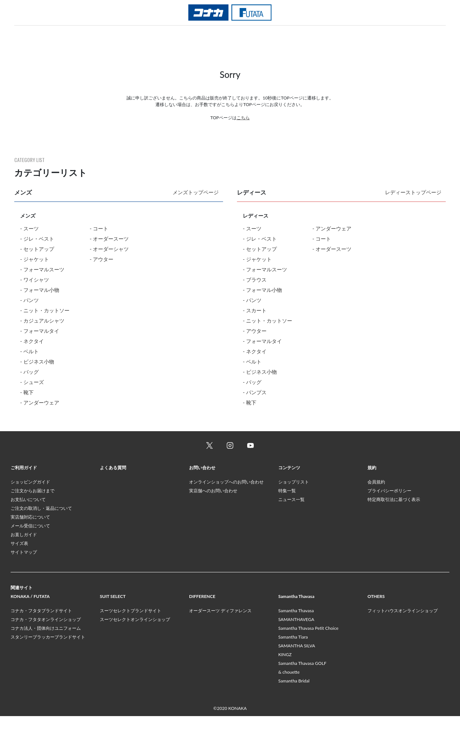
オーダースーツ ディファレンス (220, 643)
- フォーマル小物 (39, 290)
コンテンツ (289, 500)
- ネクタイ (32, 341)
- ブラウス (255, 279)
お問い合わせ (202, 500)
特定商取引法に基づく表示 (393, 532)
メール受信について (30, 558)
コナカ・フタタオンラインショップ (46, 652)
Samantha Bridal (293, 713)
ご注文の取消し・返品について (41, 541)
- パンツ (29, 300)
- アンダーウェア (39, 402)
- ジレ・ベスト (37, 239)
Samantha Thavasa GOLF (302, 696)
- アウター (101, 259)
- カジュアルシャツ (42, 320)
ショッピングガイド (30, 514)
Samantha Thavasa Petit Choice (308, 661)
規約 (371, 500)
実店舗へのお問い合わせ (213, 523)
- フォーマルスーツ (42, 269)
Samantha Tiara (293, 670)
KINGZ (284, 687)
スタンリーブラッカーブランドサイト (48, 670)
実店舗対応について (30, 550)
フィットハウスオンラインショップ (402, 643)
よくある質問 (113, 500)
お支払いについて (28, 532)
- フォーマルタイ (39, 331)
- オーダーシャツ (109, 249)
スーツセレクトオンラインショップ (135, 652)
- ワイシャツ (34, 279)
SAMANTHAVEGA (296, 652)
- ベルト (29, 351)
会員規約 (376, 514)
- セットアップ (37, 249)
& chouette (288, 705)
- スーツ (29, 228)
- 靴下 (27, 392)
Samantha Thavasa (296, 643)
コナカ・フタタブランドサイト (41, 643)
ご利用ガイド (24, 500)
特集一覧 (287, 523)
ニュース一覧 (291, 532)
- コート (99, 228)
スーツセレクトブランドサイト (130, 643)
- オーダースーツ (109, 239)
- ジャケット (34, 259)
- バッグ (29, 372)
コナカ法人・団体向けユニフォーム (46, 661)
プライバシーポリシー (389, 523)
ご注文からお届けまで (32, 523)
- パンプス (255, 392)
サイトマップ (24, 585)
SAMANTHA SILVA (296, 678)
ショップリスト (293, 514)
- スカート (255, 310)
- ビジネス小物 (37, 361)
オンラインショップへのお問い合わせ (226, 514)
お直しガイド (24, 567)
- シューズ (32, 382)
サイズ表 (19, 576)
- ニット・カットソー (44, 310)
